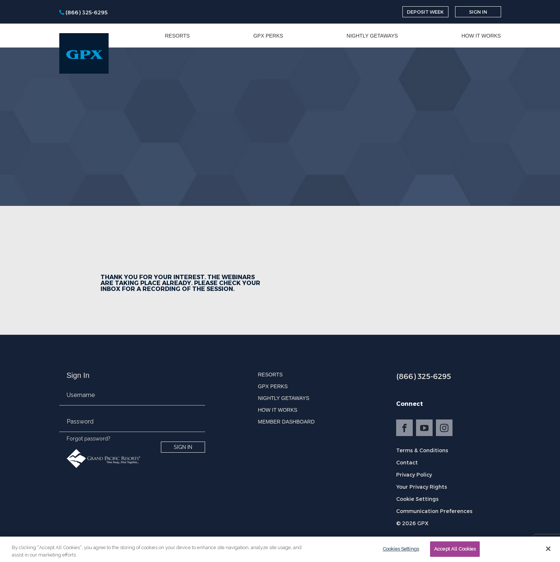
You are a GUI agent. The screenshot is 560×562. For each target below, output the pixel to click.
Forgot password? (88, 439)
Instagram (444, 427)
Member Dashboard (286, 422)
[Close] (548, 551)
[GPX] (84, 53)
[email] (132, 399)
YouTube (424, 427)
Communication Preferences (434, 511)
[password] (132, 426)
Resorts (177, 36)
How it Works (481, 36)
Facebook (404, 427)
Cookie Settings (417, 499)
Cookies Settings (401, 551)
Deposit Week (425, 12)
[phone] (83, 12)
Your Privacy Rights (421, 487)
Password (80, 421)
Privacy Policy (414, 474)
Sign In (478, 12)
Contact (407, 462)
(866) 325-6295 (423, 376)
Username (81, 394)
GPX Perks (268, 36)
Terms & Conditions (422, 450)
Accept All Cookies (455, 551)
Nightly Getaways (372, 36)
